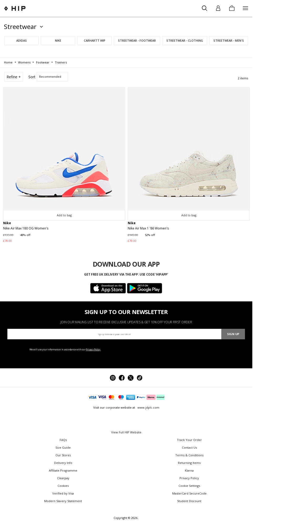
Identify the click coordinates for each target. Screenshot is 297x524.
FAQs (63, 440)
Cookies (63, 486)
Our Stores (63, 455)
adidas (21, 40)
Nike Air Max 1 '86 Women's (148, 228)
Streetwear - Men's (228, 40)
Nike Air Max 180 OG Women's (25, 228)
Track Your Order (189, 440)
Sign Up (233, 334)
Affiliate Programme (63, 470)
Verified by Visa (63, 493)
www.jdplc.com (148, 407)
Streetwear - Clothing (184, 40)
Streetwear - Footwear (137, 40)
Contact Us (189, 447)
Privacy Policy (189, 478)
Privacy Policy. (93, 349)
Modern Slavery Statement (63, 501)
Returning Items (189, 463)
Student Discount (189, 501)
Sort (31, 76)
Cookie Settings (189, 486)
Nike (58, 40)
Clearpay (63, 478)
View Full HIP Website (126, 432)
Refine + (14, 76)
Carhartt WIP (94, 40)
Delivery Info (63, 463)
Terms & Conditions (189, 455)
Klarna (189, 470)
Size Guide (63, 447)
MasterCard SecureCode (189, 493)
